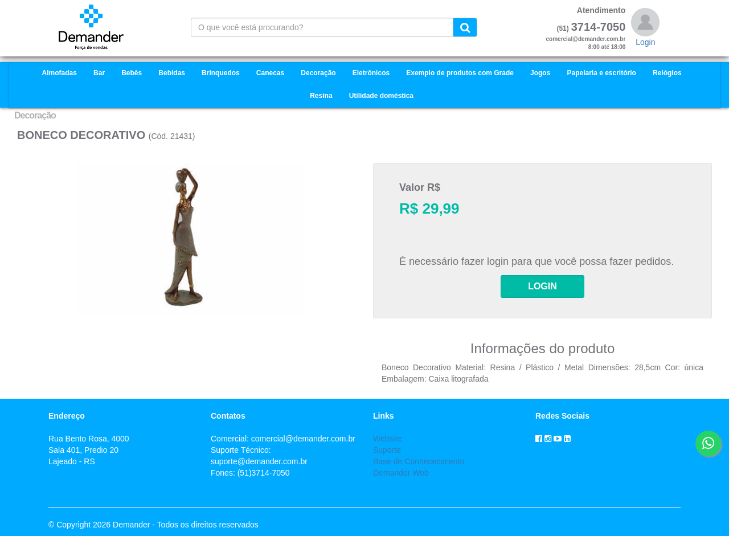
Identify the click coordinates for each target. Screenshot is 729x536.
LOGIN (542, 286)
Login (645, 42)
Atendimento (601, 10)
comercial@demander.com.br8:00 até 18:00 (586, 43)
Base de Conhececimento (418, 461)
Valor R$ (419, 187)
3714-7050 (598, 27)
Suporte (387, 450)
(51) (562, 28)
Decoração (35, 115)
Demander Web (401, 472)
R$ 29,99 (429, 208)
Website (387, 438)
